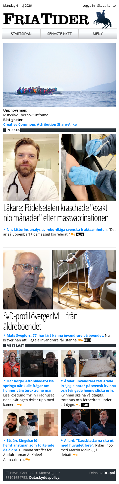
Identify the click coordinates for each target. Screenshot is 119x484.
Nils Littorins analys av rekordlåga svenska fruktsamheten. (57, 229)
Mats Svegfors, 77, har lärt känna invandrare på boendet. (55, 335)
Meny (98, 33)
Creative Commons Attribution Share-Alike (40, 124)
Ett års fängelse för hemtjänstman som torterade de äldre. (28, 445)
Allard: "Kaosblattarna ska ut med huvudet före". (87, 443)
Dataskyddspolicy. (44, 477)
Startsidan (21, 33)
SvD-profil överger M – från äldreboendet (40, 320)
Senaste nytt (59, 33)
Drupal (109, 472)
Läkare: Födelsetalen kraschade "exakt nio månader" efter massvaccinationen (56, 212)
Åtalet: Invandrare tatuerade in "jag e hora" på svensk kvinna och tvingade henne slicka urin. (88, 386)
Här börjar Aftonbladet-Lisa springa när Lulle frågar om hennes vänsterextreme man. (28, 386)
